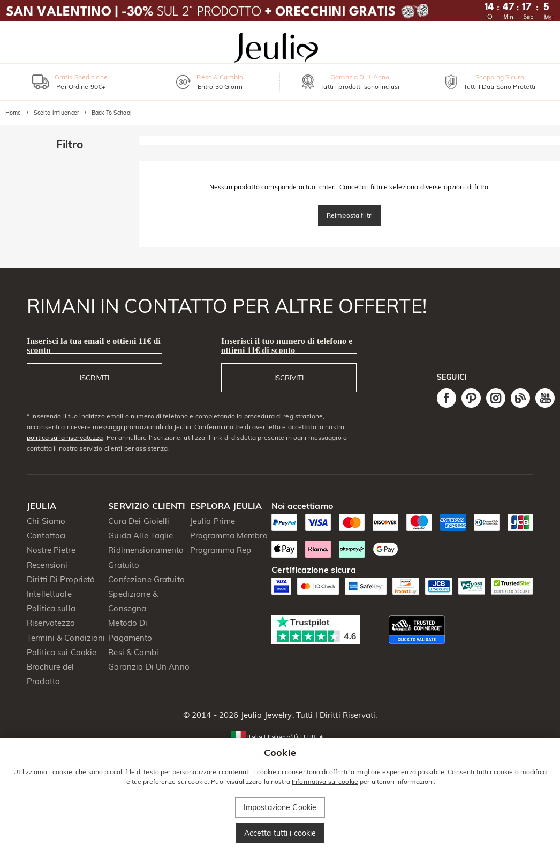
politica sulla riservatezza (65, 437)
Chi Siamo (46, 521)
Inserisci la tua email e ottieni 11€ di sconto (94, 345)
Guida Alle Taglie (140, 535)
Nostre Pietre (51, 550)
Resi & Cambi (133, 652)
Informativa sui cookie (325, 781)
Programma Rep (221, 550)
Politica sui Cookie (62, 652)
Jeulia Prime (213, 521)
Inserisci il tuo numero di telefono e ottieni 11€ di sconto (286, 345)
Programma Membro (229, 535)
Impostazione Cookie (280, 807)
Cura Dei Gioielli (138, 521)
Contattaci (46, 535)
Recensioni (47, 565)
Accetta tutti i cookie (280, 833)
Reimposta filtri (350, 215)
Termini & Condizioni (66, 638)
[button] (280, 736)
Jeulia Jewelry (265, 715)
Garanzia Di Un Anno (149, 667)
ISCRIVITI (94, 377)
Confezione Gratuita (146, 579)
